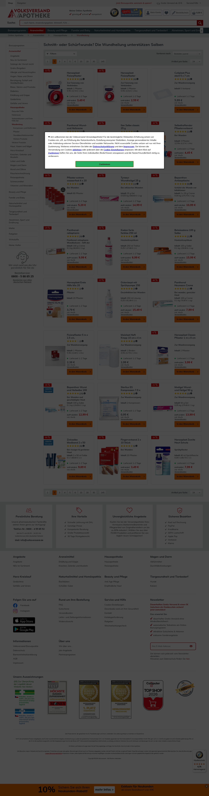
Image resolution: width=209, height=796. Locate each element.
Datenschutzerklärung (103, 65)
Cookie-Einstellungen (114, 68)
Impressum (129, 65)
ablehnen (77, 68)
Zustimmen (53, 72)
